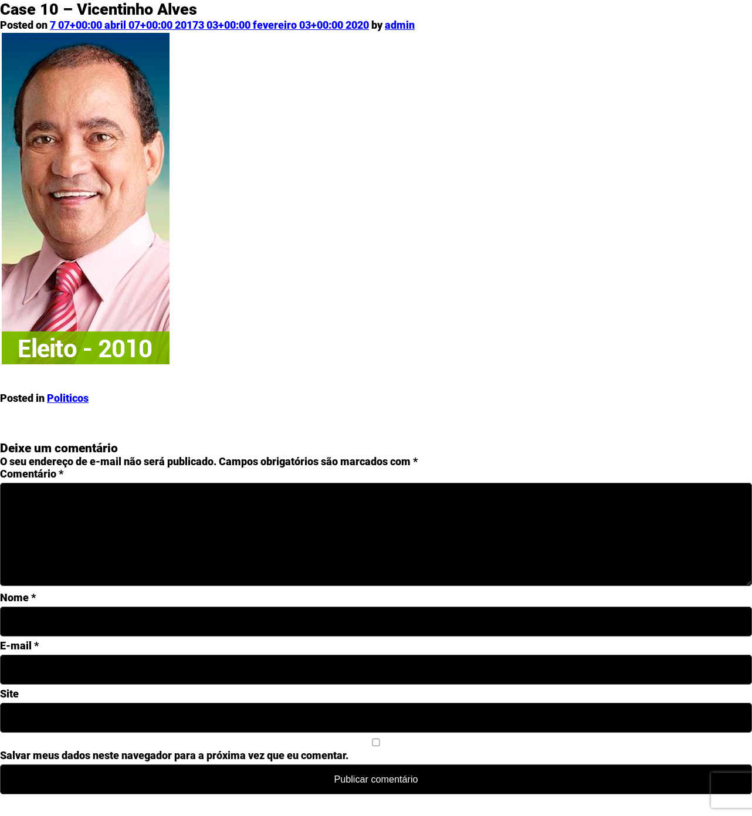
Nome (18, 616)
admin (400, 25)
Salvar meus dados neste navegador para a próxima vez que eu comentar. (174, 774)
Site (9, 712)
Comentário (31, 474)
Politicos (68, 398)
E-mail (19, 664)
